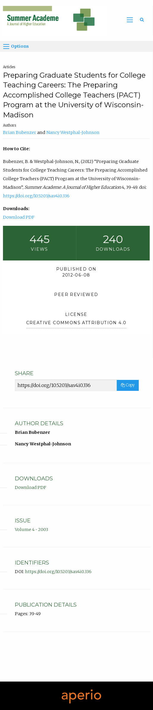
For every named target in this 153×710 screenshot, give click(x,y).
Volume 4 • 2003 (31, 529)
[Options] (6, 46)
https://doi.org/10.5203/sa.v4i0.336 (36, 196)
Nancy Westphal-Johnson (73, 132)
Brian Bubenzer (19, 132)
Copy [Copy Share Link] (128, 385)
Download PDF (18, 217)
